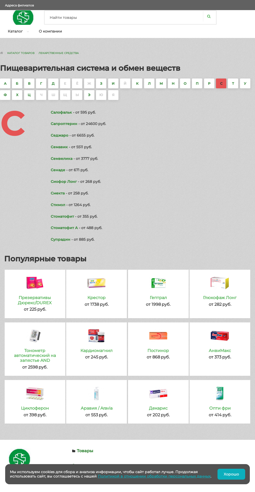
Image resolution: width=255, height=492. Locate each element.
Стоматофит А (64, 227)
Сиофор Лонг (64, 181)
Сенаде (58, 170)
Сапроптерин (64, 123)
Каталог (15, 31)
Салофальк (61, 112)
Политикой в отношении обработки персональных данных (154, 476)
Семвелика (61, 158)
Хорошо (231, 474)
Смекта (58, 193)
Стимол (58, 204)
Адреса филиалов (19, 5)
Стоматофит (62, 216)
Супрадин (60, 239)
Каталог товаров (20, 53)
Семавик (59, 147)
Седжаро (59, 135)
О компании (50, 31)
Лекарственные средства (59, 53)
